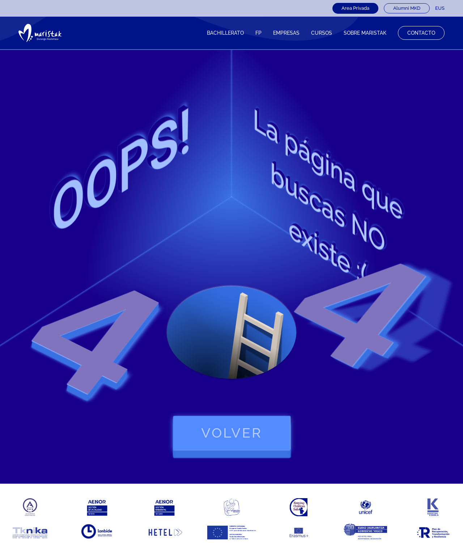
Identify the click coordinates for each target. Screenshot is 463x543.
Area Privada (355, 8)
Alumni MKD (406, 8)
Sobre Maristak (365, 33)
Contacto (421, 33)
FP (258, 33)
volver (231, 433)
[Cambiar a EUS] (440, 8)
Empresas (286, 33)
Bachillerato (225, 33)
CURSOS (321, 33)
